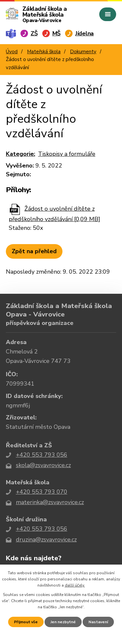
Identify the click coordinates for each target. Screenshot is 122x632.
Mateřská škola (44, 51)
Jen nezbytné (63, 622)
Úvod (12, 51)
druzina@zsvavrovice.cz (46, 539)
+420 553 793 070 (41, 492)
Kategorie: (20, 154)
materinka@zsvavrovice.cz (50, 502)
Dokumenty (83, 51)
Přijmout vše (26, 622)
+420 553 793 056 (41, 455)
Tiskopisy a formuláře (66, 154)
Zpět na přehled (34, 251)
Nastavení (98, 622)
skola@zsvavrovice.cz (43, 465)
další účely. (75, 585)
